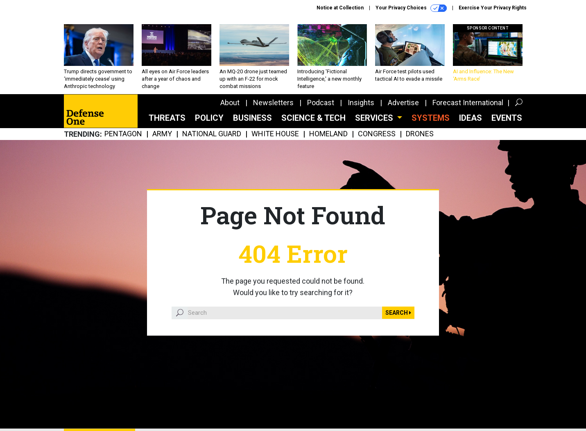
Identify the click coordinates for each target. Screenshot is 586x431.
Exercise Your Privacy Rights (493, 8)
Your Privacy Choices (411, 8)
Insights (361, 102)
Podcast (320, 102)
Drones (420, 134)
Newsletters (273, 102)
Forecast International (467, 102)
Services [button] (375, 118)
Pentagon (123, 134)
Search (398, 312)
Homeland (328, 134)
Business (252, 118)
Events (506, 118)
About (230, 102)
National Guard (211, 134)
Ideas (470, 118)
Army (162, 134)
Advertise (403, 102)
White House (275, 134)
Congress (377, 134)
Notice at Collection (340, 8)
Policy (209, 118)
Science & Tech (313, 118)
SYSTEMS (431, 118)
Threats (167, 118)
